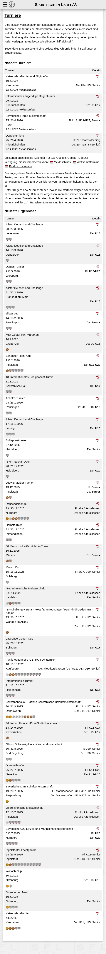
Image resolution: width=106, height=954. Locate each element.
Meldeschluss (65, 166)
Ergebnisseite (26, 56)
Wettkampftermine (22, 170)
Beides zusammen (51, 170)
